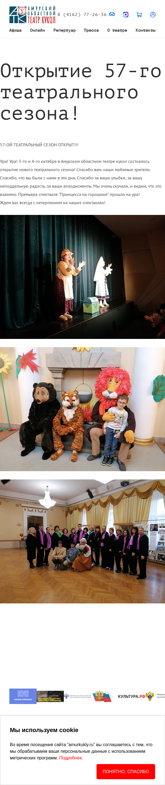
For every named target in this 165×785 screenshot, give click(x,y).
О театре (117, 30)
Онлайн (37, 30)
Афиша (15, 30)
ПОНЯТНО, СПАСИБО (126, 771)
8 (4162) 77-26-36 (82, 14)
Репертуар (65, 30)
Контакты (146, 30)
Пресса (91, 30)
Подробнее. (71, 758)
